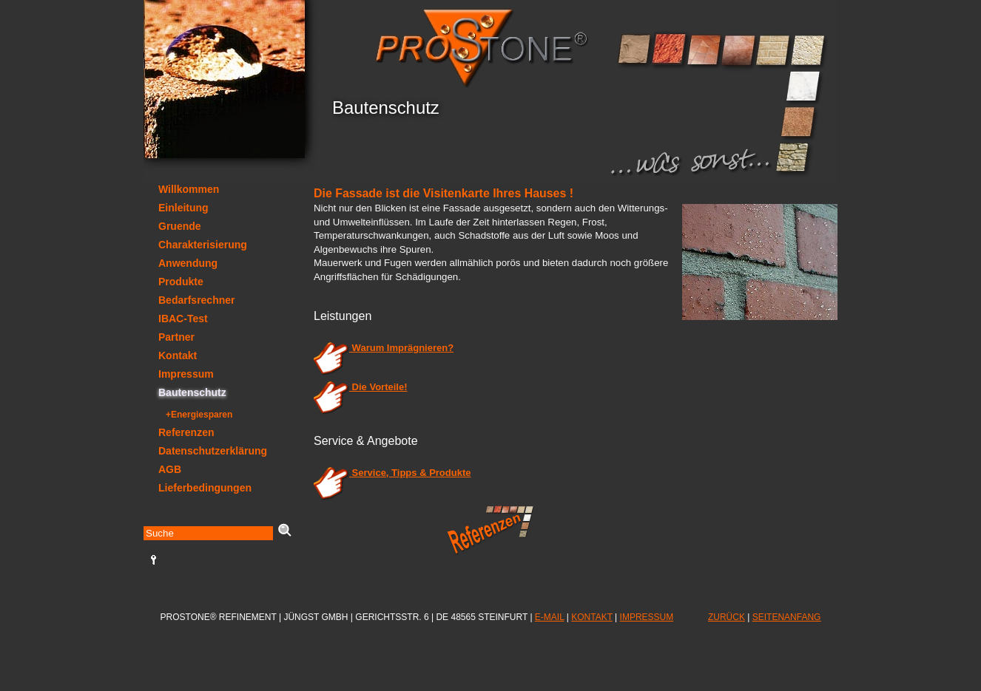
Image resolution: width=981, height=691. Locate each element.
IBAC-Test (183, 318)
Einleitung (183, 208)
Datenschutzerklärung (212, 451)
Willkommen (188, 189)
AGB (169, 469)
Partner (176, 337)
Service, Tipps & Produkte (392, 472)
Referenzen (186, 432)
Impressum (186, 374)
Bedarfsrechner (196, 300)
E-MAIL (549, 617)
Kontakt (177, 355)
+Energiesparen (199, 414)
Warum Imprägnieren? (384, 347)
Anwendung (188, 263)
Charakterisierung (202, 245)
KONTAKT (592, 617)
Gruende (179, 226)
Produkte (180, 281)
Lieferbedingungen (205, 488)
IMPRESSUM (647, 617)
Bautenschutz (192, 392)
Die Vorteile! (361, 386)
